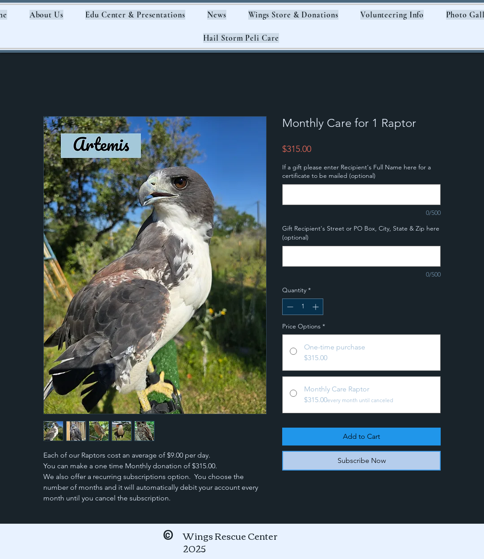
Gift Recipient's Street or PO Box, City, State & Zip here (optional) (360, 232)
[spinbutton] (303, 307)
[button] (46, 15)
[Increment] (316, 307)
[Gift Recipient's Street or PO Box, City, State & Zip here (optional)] (361, 256)
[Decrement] (289, 307)
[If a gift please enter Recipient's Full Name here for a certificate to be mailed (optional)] (361, 194)
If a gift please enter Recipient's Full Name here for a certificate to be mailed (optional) (356, 171)
